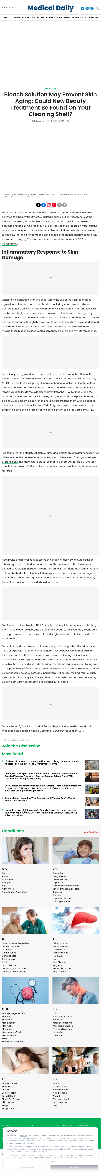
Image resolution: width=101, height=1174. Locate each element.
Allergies (6, 882)
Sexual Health (9, 1096)
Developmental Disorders (65, 888)
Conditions (50, 89)
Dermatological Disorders (65, 885)
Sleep (5, 1105)
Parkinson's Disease (62, 1025)
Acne (4, 873)
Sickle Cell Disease (11, 1099)
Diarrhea (57, 895)
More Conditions (91, 832)
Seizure (5, 1089)
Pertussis (57, 1032)
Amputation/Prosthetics (14, 892)
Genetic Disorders (11, 946)
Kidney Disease (60, 946)
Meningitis (7, 1025)
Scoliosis (6, 1086)
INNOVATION (37, 17)
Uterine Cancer (60, 1086)
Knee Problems (60, 949)
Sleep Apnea (8, 1108)
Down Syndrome (61, 901)
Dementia (57, 873)
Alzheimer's (8, 888)
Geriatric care (9, 955)
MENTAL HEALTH (22, 17)
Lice (54, 959)
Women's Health (60, 1099)
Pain (54, 1013)
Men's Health (8, 1022)
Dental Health (59, 879)
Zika (54, 1105)
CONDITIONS (91, 17)
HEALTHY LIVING (54, 17)
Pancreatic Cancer (62, 1016)
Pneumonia (58, 1035)
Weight (56, 1096)
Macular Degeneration (14, 1013)
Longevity (57, 965)
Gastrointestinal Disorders (15, 943)
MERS (4, 1038)
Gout (4, 962)
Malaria (6, 1016)
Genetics (6, 949)
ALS (4, 885)
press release (10, 461)
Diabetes (57, 892)
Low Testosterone (61, 968)
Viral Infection (59, 1092)
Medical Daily (50, 8)
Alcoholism (8, 879)
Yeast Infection (60, 1102)
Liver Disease (59, 962)
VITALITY (7, 17)
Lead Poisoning (60, 952)
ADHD (5, 876)
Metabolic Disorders (12, 1041)
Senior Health (9, 1092)
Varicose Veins (60, 1089)
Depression (58, 882)
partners (23, 1136)
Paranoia (57, 1019)
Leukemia (57, 955)
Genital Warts (9, 952)
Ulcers (55, 1083)
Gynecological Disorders (14, 968)
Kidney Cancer (60, 943)
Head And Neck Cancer (14, 971)
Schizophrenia (9, 1083)
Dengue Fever (59, 876)
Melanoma (7, 1019)
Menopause (8, 1029)
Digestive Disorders (62, 898)
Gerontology (8, 959)
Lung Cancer (59, 971)
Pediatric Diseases (62, 1029)
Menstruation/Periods (13, 1032)
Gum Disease (9, 965)
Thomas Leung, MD (19, 326)
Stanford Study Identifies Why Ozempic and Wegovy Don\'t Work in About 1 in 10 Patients (40, 799)
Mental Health (9, 1035)
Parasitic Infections (62, 1022)
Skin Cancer (8, 1102)
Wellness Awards (74, 17)
